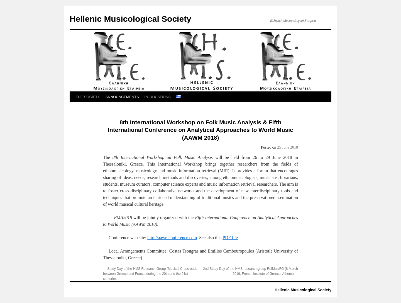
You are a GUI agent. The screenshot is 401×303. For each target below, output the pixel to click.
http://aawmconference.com (172, 237)
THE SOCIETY (88, 97)
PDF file (230, 237)
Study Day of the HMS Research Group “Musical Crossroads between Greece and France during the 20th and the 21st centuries (150, 274)
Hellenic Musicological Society (130, 18)
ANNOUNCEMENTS (122, 97)
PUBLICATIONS (158, 97)
